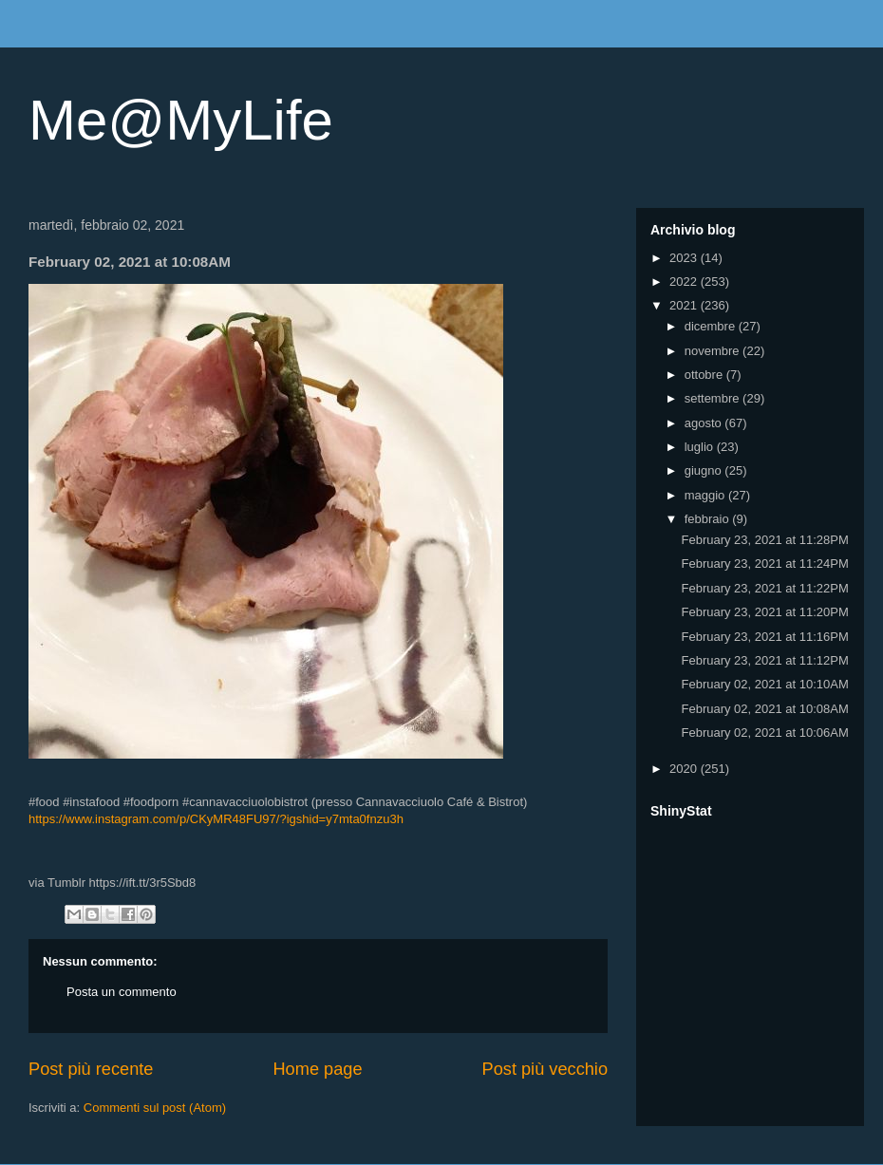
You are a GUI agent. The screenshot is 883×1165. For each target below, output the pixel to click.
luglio (701, 447)
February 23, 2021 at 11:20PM (764, 612)
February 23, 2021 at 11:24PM (764, 563)
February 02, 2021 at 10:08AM (764, 709)
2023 (685, 258)
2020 (685, 768)
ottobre (705, 374)
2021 (685, 305)
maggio (706, 495)
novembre (713, 351)
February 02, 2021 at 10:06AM (764, 732)
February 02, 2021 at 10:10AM (764, 684)
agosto (705, 423)
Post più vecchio (545, 1069)
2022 (685, 281)
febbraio (709, 519)
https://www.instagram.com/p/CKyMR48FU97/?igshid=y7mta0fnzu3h (216, 819)
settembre (713, 398)
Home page (317, 1069)
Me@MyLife (180, 120)
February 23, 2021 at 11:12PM (764, 660)
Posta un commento (121, 992)
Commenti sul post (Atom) (155, 1107)
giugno (705, 470)
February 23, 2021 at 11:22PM (764, 588)
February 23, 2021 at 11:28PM (764, 540)
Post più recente (90, 1069)
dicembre (712, 326)
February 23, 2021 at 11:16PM (764, 636)
